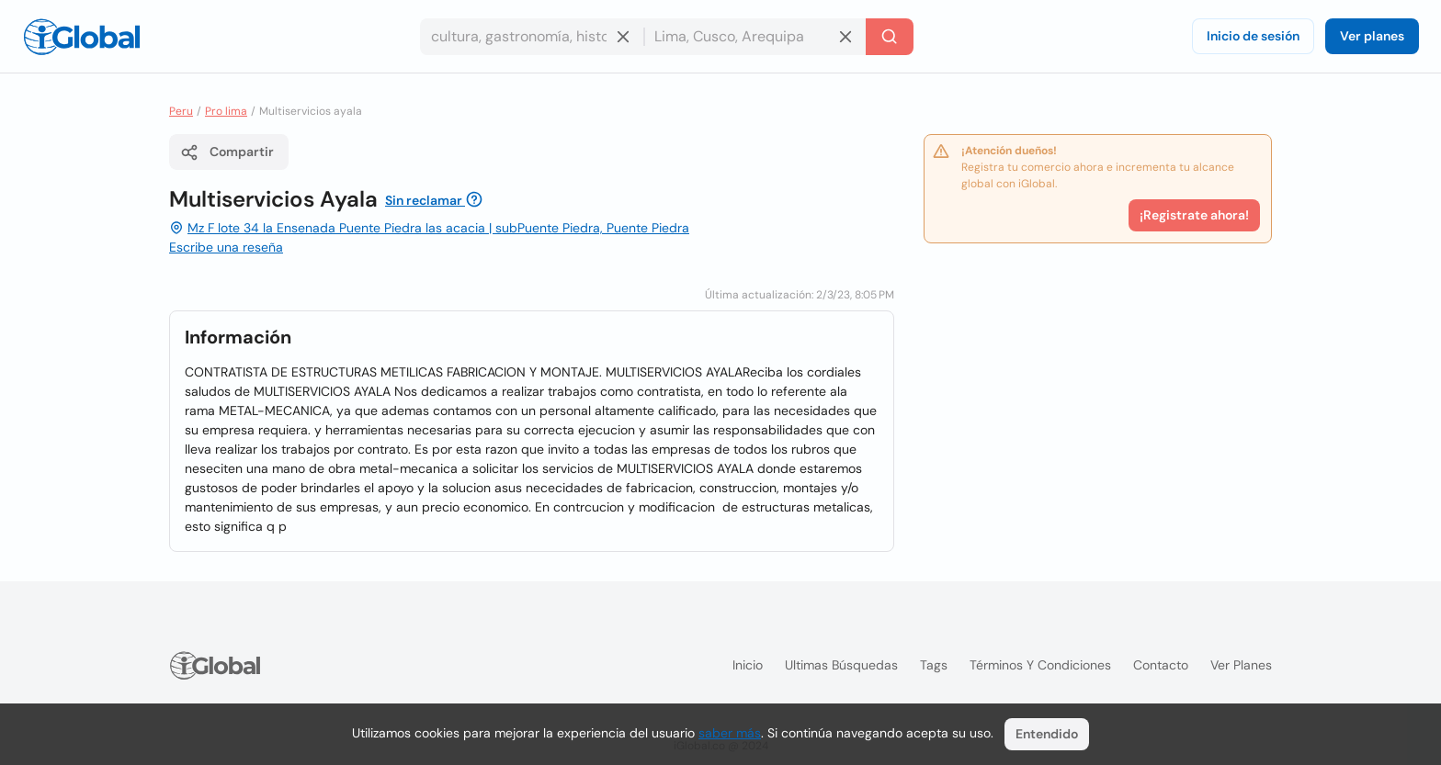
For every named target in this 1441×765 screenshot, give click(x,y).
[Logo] (82, 36)
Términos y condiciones (1040, 665)
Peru (181, 111)
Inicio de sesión (1253, 36)
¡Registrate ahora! (1194, 215)
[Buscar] (889, 36)
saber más (729, 733)
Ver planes (1372, 36)
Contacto (1160, 665)
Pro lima (226, 111)
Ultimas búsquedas (841, 665)
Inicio (747, 665)
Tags (933, 665)
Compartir (227, 152)
